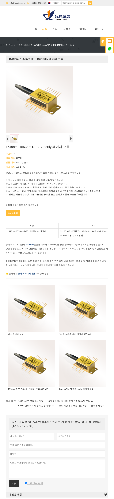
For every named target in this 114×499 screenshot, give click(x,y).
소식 (55, 29)
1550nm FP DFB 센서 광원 (30, 401)
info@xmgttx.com (17, 3)
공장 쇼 (67, 29)
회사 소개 (100, 29)
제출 (14, 483)
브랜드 (9, 153)
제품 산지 (11, 158)
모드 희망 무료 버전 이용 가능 (73, 405)
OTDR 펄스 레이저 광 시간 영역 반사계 (36, 405)
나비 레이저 (24, 45)
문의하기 (82, 29)
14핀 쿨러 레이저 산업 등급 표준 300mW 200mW (70, 401)
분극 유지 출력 (98, 405)
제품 (44, 29)
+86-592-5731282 (38, 3)
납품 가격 (11, 162)
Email (13, 212)
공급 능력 (11, 167)
